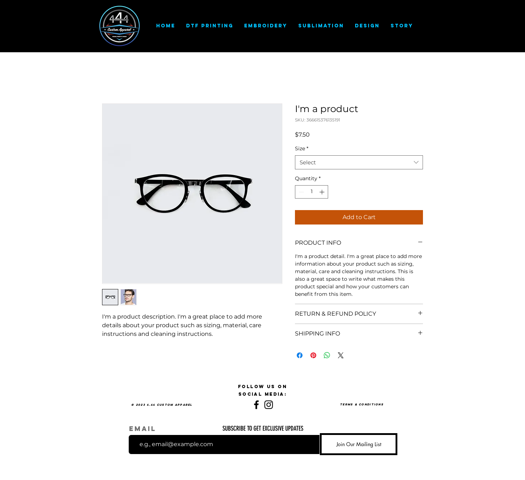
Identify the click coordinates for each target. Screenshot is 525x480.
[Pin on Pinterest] (313, 355)
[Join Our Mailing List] (358, 444)
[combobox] (359, 162)
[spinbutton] (311, 192)
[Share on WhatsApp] (327, 355)
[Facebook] (256, 404)
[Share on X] (340, 355)
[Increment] (322, 192)
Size (301, 148)
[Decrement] (300, 192)
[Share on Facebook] (299, 355)
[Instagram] (268, 404)
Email (142, 429)
